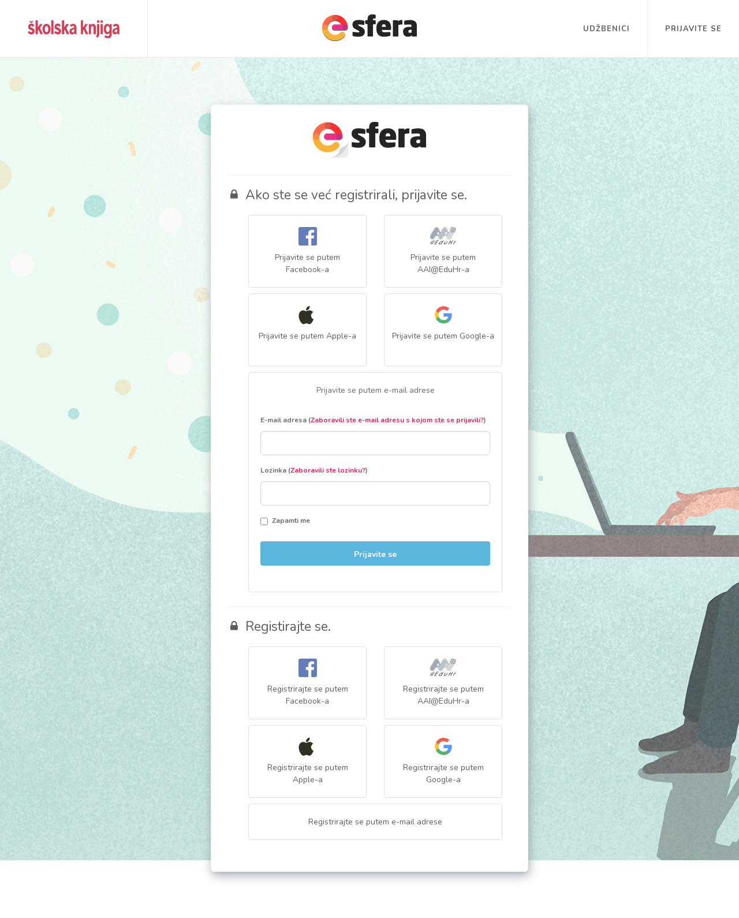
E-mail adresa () (373, 420)
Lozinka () (314, 470)
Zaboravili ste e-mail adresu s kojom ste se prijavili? (397, 420)
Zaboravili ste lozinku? (327, 470)
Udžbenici (606, 29)
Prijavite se (693, 29)
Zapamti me (285, 520)
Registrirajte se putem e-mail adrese (375, 821)
